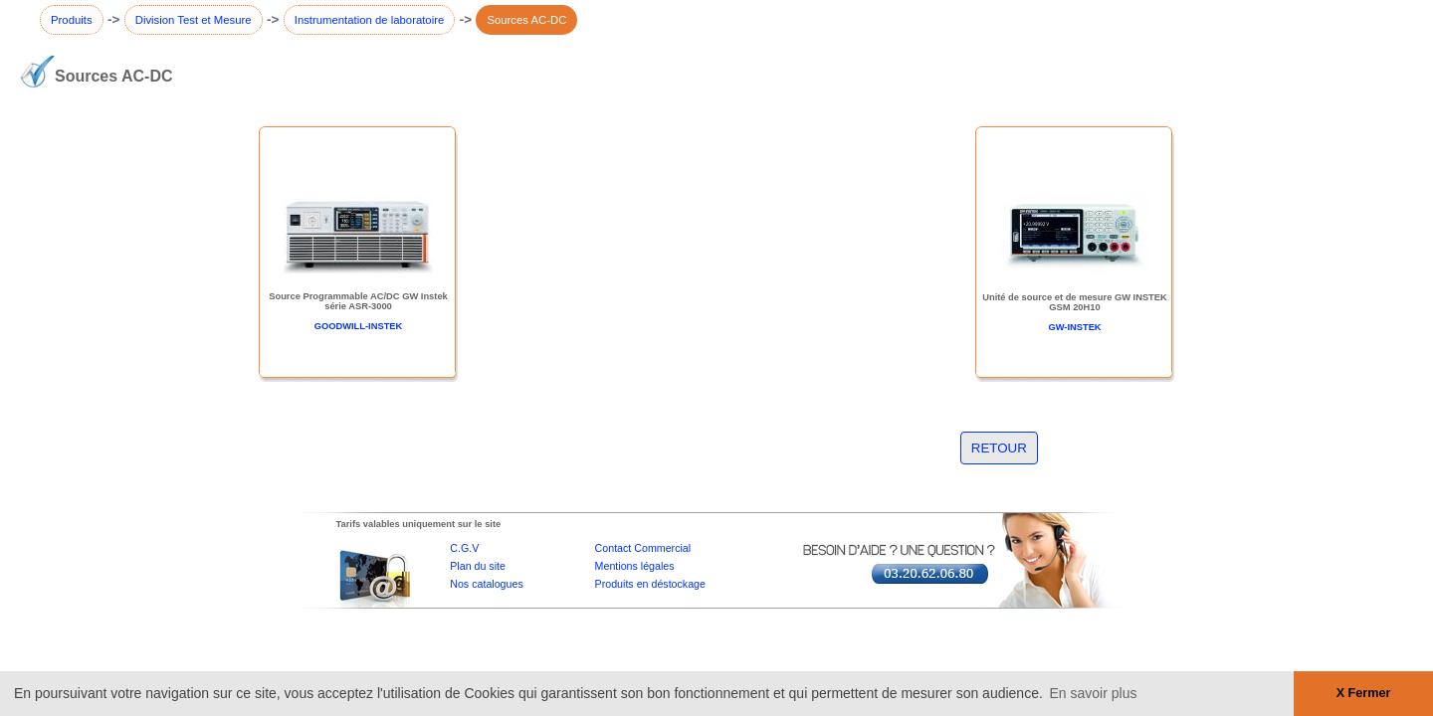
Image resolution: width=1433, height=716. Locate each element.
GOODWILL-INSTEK (358, 326)
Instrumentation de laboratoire (370, 20)
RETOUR (999, 448)
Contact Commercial (643, 548)
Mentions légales (635, 566)
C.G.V (464, 548)
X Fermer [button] (1363, 693)
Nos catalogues (486, 584)
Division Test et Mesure (193, 20)
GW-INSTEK (1074, 327)
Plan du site (478, 566)
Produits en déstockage (650, 584)
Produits (72, 20)
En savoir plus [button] (1093, 693)
